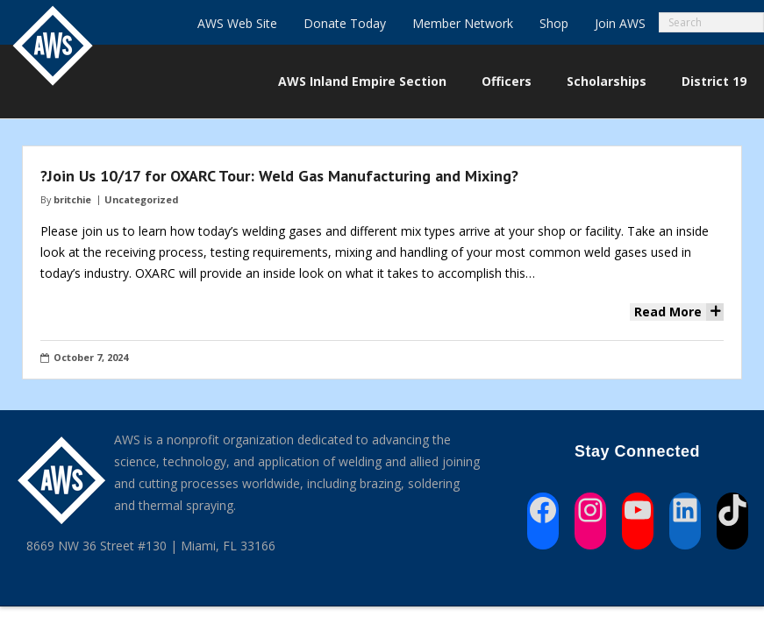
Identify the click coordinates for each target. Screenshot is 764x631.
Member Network (462, 23)
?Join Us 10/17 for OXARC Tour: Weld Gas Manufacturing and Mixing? (279, 176)
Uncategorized (141, 199)
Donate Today (344, 23)
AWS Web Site (237, 23)
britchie (72, 199)
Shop (553, 23)
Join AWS (620, 23)
